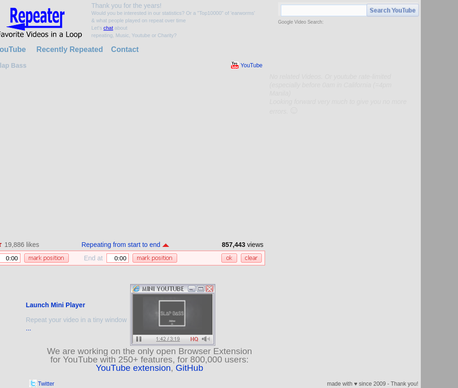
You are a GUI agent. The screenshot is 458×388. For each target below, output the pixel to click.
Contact (125, 49)
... (29, 328)
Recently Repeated (69, 49)
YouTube (251, 65)
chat (108, 28)
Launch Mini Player (56, 305)
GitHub (189, 368)
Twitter (46, 384)
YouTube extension (133, 368)
